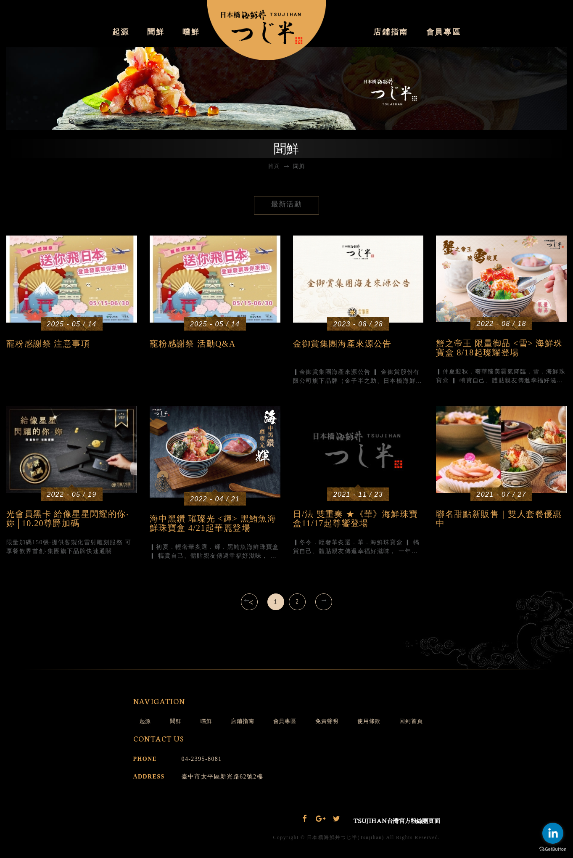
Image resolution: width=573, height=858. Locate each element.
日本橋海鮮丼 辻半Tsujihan (286, 31)
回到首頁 (410, 721)
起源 (120, 32)
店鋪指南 (390, 32)
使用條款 (368, 721)
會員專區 (443, 32)
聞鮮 (155, 32)
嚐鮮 (191, 32)
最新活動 (286, 204)
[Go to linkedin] (552, 833)
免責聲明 (326, 721)
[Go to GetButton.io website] (552, 849)
